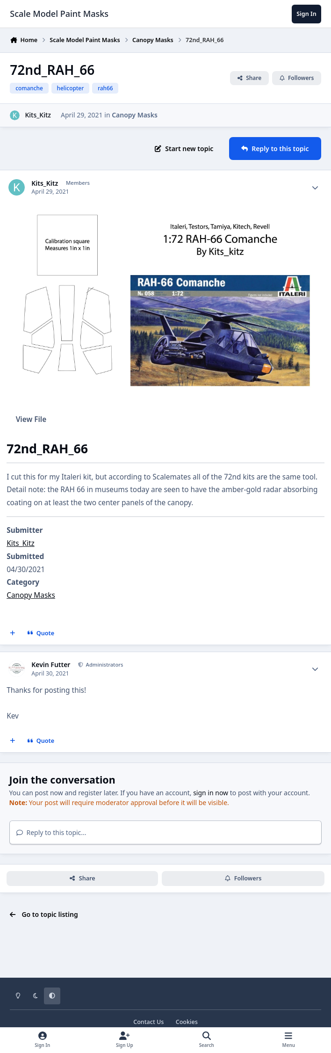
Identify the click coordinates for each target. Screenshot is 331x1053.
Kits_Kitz (38, 114)
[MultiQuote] (13, 632)
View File (31, 419)
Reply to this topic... (51, 832)
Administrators (104, 664)
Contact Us (148, 1022)
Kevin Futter (50, 665)
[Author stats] (315, 187)
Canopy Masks (135, 114)
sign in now (210, 792)
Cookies (187, 1022)
